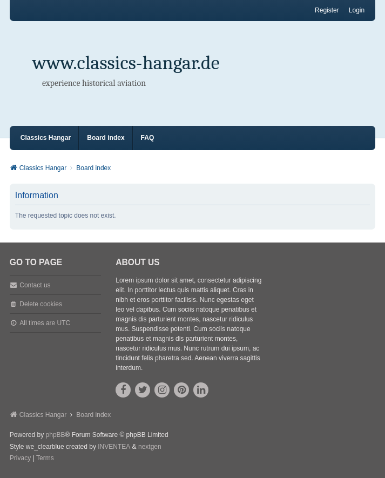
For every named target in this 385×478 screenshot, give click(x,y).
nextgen (149, 446)
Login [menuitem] (356, 10)
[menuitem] (20, 458)
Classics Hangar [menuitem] (46, 138)
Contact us (34, 285)
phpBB (55, 435)
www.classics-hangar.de (126, 63)
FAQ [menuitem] (147, 138)
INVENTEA (114, 446)
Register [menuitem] (327, 10)
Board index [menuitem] (105, 138)
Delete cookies (40, 304)
